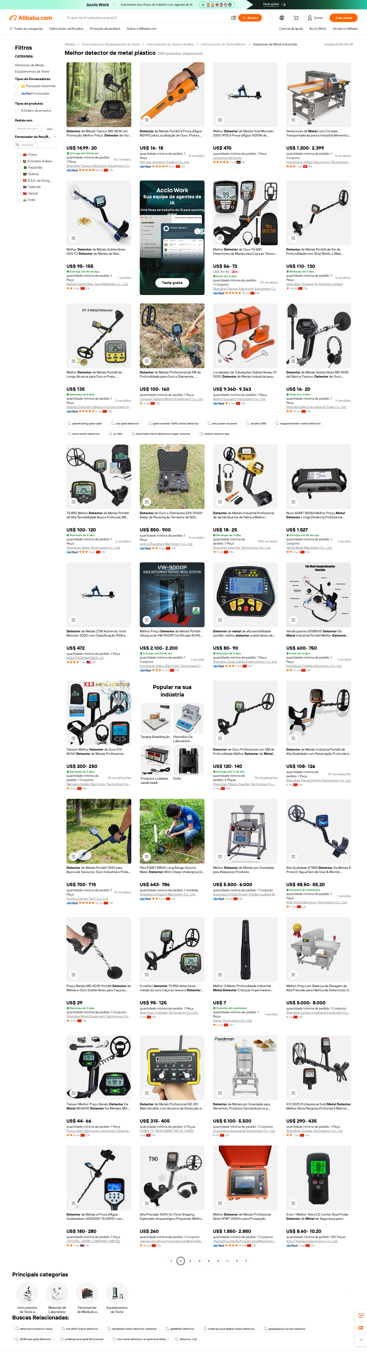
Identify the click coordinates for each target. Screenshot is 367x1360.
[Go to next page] (246, 1261)
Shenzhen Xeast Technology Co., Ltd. (93, 547)
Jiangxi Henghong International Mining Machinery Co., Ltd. (172, 1241)
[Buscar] (250, 18)
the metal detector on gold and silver (139, 1339)
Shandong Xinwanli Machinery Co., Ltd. (167, 894)
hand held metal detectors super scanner (161, 434)
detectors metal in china (33, 1329)
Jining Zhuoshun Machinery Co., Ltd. (166, 544)
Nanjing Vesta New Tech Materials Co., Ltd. (97, 284)
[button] (233, 18)
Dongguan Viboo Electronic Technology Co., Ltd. (172, 666)
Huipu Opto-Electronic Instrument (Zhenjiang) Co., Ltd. (98, 1131)
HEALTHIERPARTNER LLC (85, 658)
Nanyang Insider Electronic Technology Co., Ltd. (98, 784)
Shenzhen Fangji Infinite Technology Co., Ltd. (318, 780)
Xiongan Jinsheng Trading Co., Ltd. (164, 162)
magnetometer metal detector (298, 423)
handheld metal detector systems (132, 1329)
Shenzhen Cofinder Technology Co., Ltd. (169, 1012)
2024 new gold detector (33, 1339)
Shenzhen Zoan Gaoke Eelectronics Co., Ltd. (245, 661)
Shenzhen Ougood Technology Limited (314, 284)
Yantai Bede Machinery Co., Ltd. (309, 547)
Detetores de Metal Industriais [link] (275, 44)
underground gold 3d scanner (82, 1339)
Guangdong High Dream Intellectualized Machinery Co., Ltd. (245, 894)
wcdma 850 (256, 423)
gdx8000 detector (180, 1329)
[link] (361, 1315)
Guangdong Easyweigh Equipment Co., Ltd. (244, 1131)
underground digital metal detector (229, 1329)
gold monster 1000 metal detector (173, 423)
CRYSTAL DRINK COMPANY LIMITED (93, 1241)
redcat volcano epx (214, 434)
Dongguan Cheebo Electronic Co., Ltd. (314, 666)
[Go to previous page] (171, 1261)
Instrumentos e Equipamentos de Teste (111, 44)
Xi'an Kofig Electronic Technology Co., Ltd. (316, 902)
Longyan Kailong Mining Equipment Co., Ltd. (171, 399)
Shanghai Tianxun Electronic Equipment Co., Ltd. (98, 166)
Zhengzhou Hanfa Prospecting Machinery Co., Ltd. (245, 1241)
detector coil (186, 1339)
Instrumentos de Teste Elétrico (223, 44)
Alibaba (70, 44)
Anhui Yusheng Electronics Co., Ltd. (312, 1241)
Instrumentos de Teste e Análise (170, 44)
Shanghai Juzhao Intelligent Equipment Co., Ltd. (318, 1012)
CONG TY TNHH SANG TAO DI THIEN (166, 1131)
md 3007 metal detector (79, 1329)
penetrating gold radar (85, 423)
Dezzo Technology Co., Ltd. (232, 1020)
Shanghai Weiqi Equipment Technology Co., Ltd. (98, 1016)
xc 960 (115, 434)
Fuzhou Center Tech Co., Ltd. (87, 898)
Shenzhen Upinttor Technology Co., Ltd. (242, 547)
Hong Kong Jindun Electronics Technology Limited (318, 162)
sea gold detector (125, 423)
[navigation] (35, 653)
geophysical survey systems (284, 1329)
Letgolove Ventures (227, 158)
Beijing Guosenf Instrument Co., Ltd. (239, 399)
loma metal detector (84, 434)
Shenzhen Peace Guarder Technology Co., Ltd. (245, 784)
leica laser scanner (222, 423)
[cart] (297, 18)
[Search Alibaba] (147, 17)
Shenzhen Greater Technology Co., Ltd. (314, 1131)
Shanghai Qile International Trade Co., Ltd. (316, 407)
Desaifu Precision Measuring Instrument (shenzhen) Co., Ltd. (98, 407)
